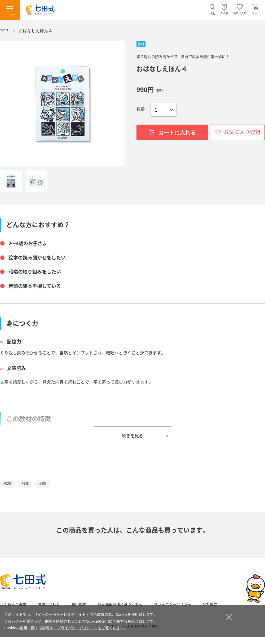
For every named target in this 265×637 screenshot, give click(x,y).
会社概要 (209, 604)
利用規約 (78, 604)
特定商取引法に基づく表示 (120, 604)
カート (256, 13)
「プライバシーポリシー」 (75, 627)
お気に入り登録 (241, 132)
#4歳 (42, 483)
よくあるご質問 (13, 604)
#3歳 (25, 483)
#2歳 (7, 483)
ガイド (224, 13)
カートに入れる (172, 132)
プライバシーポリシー (172, 604)
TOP (4, 31)
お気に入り (239, 13)
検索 (212, 13)
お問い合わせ (49, 604)
